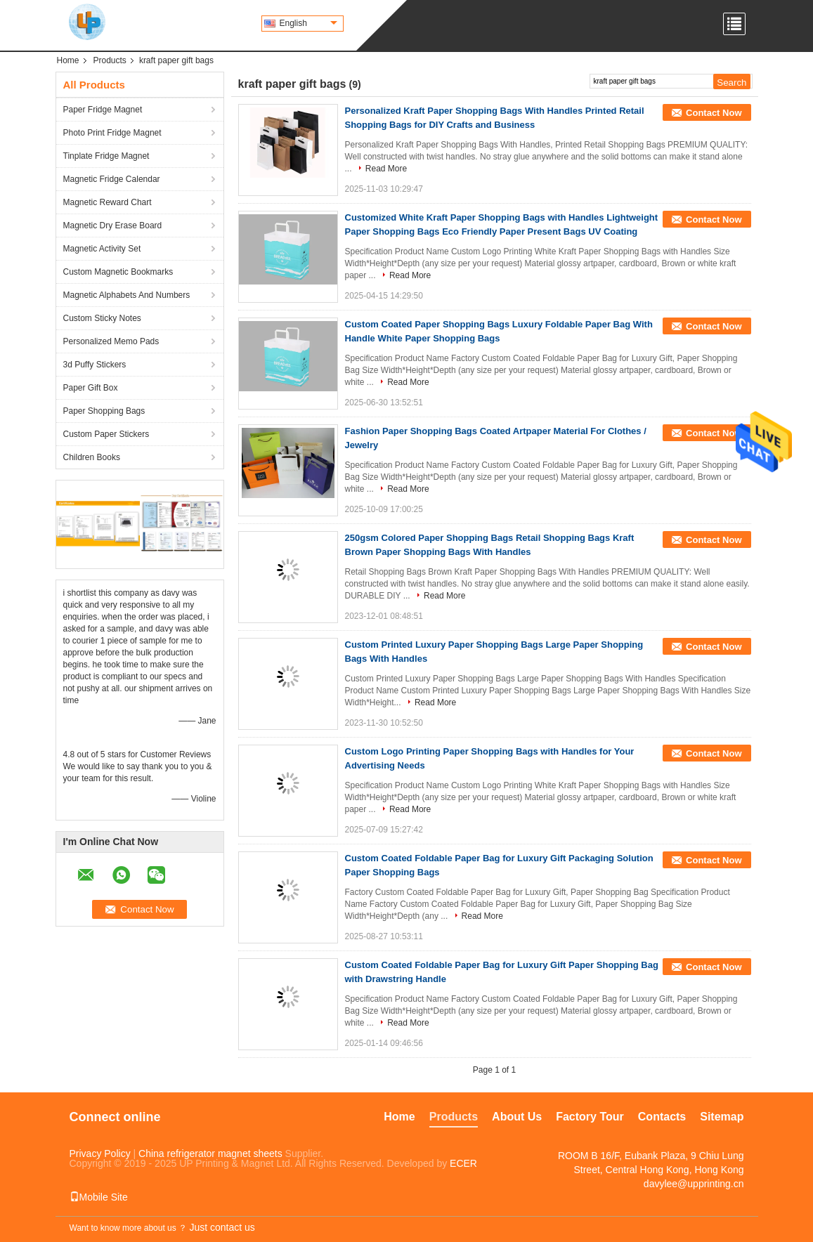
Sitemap (721, 1117)
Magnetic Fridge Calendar (111, 179)
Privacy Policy (100, 1153)
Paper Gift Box (90, 388)
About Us (517, 1117)
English (308, 23)
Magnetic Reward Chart (107, 202)
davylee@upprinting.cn (694, 1183)
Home (68, 60)
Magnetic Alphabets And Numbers (126, 295)
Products (109, 60)
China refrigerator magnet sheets (210, 1153)
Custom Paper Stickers (106, 434)
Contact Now (713, 112)
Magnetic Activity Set (102, 249)
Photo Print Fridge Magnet (112, 133)
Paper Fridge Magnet (103, 110)
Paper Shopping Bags (104, 411)
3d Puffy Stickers (94, 365)
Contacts (662, 1117)
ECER (463, 1163)
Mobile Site (99, 1197)
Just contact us (221, 1227)
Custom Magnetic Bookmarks (118, 272)
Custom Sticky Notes (102, 318)
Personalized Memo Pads (111, 341)
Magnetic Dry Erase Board (112, 225)
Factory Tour (590, 1117)
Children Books (91, 457)
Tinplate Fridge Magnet (106, 156)
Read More (386, 169)
